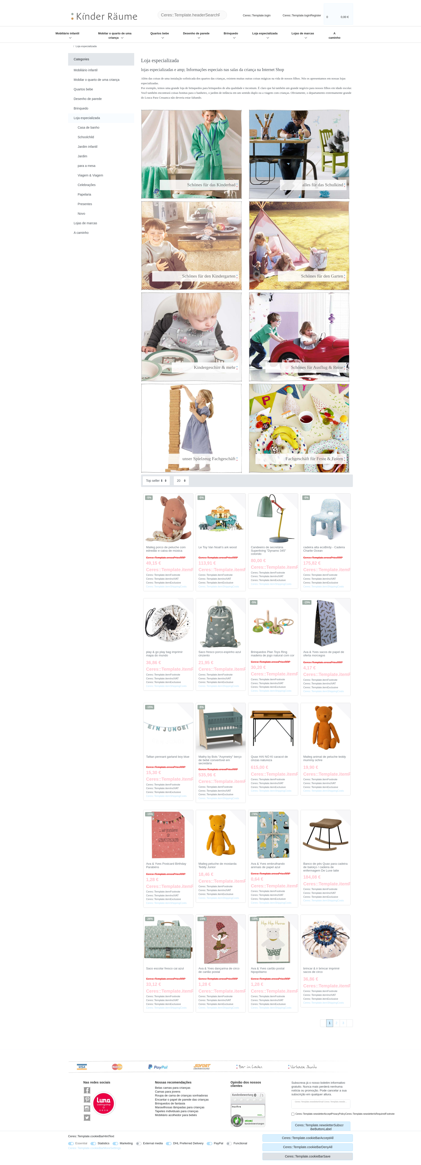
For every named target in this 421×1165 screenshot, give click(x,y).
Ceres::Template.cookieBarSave (308, 1156)
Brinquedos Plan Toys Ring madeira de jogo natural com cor (272, 653)
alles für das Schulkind (314, 185)
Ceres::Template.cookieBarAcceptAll (307, 1138)
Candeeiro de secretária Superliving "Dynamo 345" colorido (268, 551)
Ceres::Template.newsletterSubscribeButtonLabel (321, 1127)
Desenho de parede (196, 33)
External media (153, 1143)
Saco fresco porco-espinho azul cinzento (219, 653)
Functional (240, 1143)
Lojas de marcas (303, 33)
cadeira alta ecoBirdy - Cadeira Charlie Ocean (324, 549)
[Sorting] (156, 480)
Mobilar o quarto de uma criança (114, 35)
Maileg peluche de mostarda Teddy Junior (217, 865)
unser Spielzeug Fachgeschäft (199, 458)
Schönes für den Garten (312, 276)
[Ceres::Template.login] (253, 14)
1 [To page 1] (330, 1023)
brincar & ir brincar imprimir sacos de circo (321, 970)
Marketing (126, 1143)
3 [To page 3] (343, 1023)
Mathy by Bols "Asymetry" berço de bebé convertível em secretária (219, 760)
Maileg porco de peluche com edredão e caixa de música (166, 549)
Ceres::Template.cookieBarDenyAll (307, 1147)
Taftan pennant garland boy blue (167, 756)
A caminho (334, 35)
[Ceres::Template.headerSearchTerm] (192, 15)
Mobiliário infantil (67, 33)
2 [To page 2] (336, 1023)
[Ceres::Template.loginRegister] (299, 14)
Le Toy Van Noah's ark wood (217, 547)
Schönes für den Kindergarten (200, 276)
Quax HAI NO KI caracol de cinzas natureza (269, 758)
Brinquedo (231, 33)
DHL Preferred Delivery (188, 1143)
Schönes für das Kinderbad (202, 185)
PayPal (218, 1143)
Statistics (104, 1143)
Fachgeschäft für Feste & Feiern (305, 458)
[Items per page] (181, 480)
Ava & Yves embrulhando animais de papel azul (268, 865)
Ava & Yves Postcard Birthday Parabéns (166, 865)
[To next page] (350, 1023)
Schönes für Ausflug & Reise (307, 367)
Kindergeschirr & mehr (206, 367)
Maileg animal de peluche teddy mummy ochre (324, 758)
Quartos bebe (159, 33)
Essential (81, 1143)
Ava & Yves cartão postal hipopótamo (267, 970)
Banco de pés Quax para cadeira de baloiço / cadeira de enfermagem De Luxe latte (325, 867)
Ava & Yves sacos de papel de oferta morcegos (323, 653)
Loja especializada (265, 33)
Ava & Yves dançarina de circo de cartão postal (218, 970)
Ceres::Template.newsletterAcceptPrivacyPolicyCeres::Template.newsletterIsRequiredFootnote (345, 1114)
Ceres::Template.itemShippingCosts (166, 586)
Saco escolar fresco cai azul (165, 968)
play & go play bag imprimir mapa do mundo (164, 653)
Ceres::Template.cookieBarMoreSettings (94, 1148)
